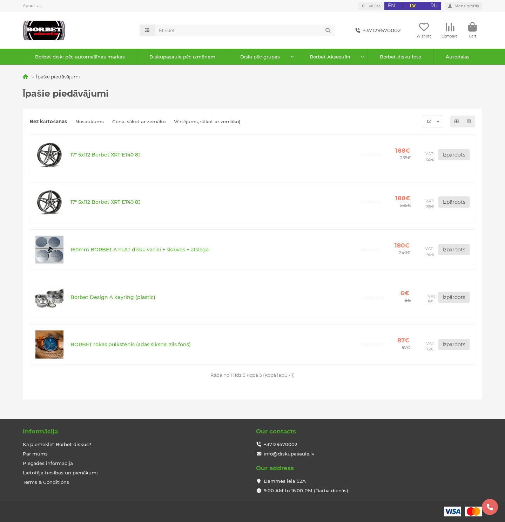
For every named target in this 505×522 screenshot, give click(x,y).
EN (391, 5)
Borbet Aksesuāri (330, 57)
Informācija (40, 431)
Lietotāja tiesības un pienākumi (60, 472)
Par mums (35, 454)
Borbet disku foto (400, 57)
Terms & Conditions (46, 482)
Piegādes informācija (48, 463)
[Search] (245, 30)
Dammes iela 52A (285, 481)
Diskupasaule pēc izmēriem (182, 57)
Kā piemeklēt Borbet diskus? (57, 444)
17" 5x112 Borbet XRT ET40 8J (105, 155)
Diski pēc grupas (260, 57)
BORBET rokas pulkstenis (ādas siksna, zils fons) (130, 344)
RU (434, 5)
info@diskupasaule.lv (289, 454)
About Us (32, 5)
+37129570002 (377, 30)
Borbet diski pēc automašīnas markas (80, 57)
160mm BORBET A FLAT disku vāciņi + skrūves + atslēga (139, 249)
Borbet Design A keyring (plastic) (112, 297)
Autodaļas (458, 57)
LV (413, 5)
